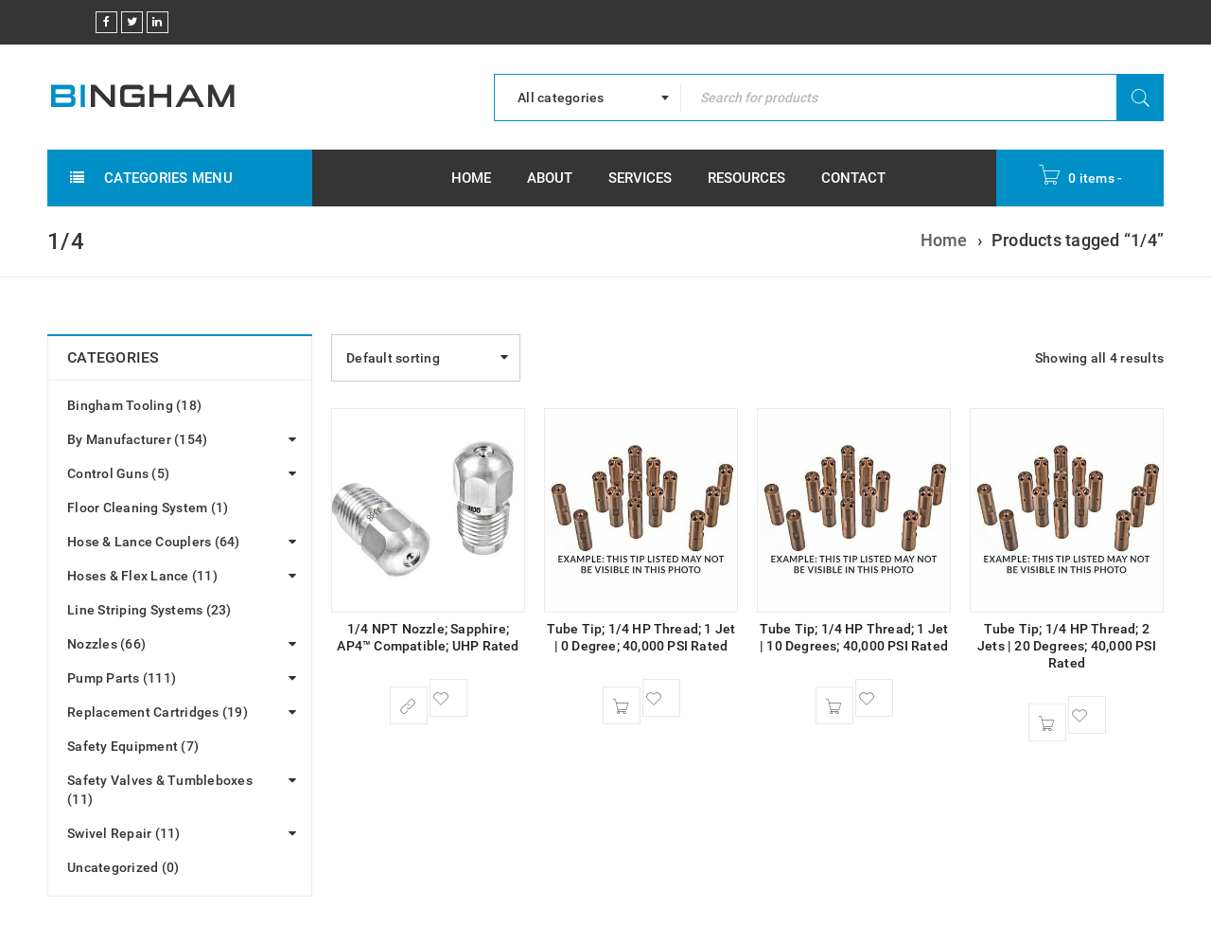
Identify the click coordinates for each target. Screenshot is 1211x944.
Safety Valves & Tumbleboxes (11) (160, 790)
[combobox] (587, 97)
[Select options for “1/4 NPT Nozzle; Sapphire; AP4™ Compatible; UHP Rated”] (409, 705)
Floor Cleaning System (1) (147, 507)
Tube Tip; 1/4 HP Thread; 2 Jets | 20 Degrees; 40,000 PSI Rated (1066, 645)
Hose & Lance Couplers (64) (153, 541)
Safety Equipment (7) (133, 746)
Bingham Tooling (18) (134, 405)
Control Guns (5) (118, 473)
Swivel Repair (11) (124, 833)
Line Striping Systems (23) (149, 609)
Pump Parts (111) (121, 678)
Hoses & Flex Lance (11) (142, 575)
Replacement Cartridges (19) (157, 712)
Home (944, 240)
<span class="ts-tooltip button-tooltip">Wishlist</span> (448, 698)
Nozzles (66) (106, 643)
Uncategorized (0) (123, 867)
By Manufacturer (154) (137, 439)
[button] (622, 705)
